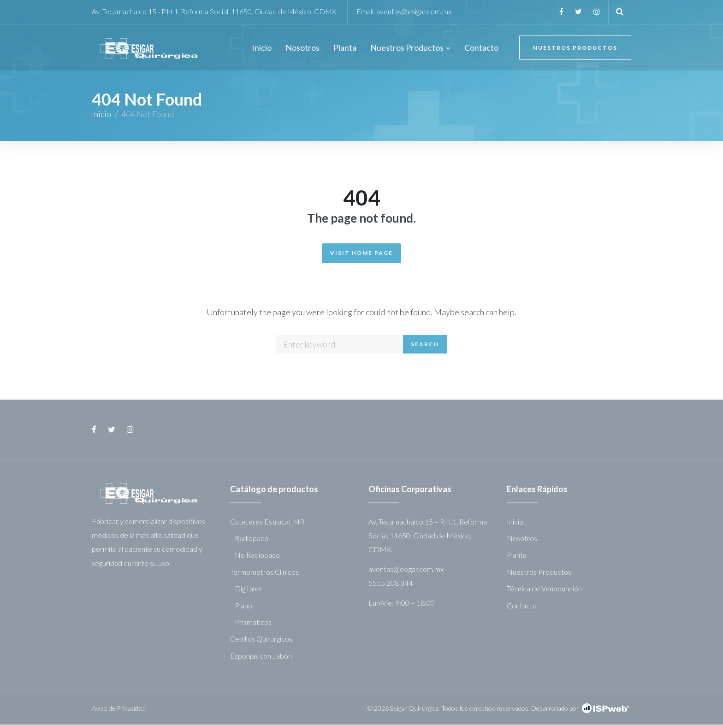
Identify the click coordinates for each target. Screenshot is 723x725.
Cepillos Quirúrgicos (261, 639)
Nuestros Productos (575, 48)
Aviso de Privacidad (118, 708)
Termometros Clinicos (264, 571)
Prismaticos (253, 622)
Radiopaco (251, 538)
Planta (517, 555)
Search (425, 344)
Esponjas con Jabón (261, 655)
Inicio (101, 114)
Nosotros (522, 538)
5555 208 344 (390, 583)
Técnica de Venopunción (544, 588)
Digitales (248, 588)
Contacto (522, 605)
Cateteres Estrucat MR (267, 521)
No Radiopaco (257, 555)
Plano (243, 605)
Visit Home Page (361, 252)
